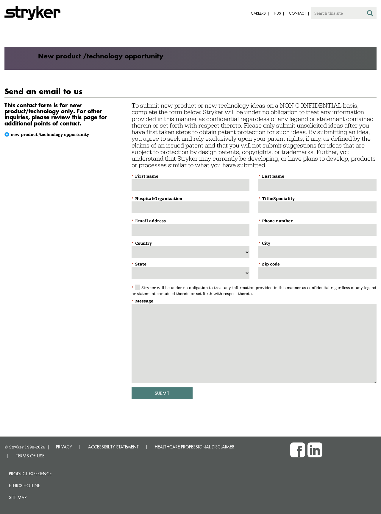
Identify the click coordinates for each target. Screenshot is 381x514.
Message (144, 301)
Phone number (277, 220)
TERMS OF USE (30, 456)
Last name (273, 176)
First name (146, 176)
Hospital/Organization (158, 198)
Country (143, 243)
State (140, 264)
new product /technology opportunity (50, 134)
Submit (162, 393)
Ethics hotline (24, 485)
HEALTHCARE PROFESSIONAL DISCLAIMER (194, 447)
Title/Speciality (278, 198)
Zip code (271, 264)
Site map (17, 497)
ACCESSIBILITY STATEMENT (113, 447)
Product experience (30, 473)
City (266, 243)
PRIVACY (64, 447)
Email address (150, 220)
